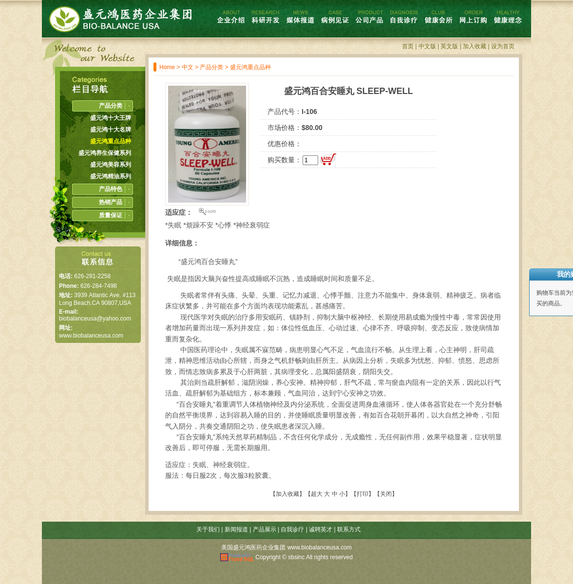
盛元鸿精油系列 (110, 176)
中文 (187, 67)
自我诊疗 (292, 529)
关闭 (386, 493)
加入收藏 (474, 46)
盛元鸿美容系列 (110, 164)
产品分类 (211, 67)
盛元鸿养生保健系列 (104, 153)
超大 (317, 493)
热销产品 (110, 202)
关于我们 (208, 529)
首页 (408, 46)
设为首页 (503, 46)
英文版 (449, 46)
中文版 (427, 46)
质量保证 (110, 215)
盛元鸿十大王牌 (110, 117)
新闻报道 (236, 529)
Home (167, 67)
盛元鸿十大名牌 (110, 129)
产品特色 (110, 189)
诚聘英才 (320, 529)
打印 (362, 493)
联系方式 (349, 529)
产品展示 (264, 529)
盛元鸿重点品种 (250, 67)
